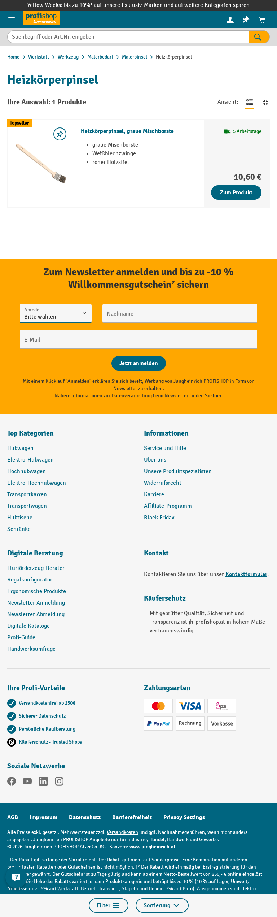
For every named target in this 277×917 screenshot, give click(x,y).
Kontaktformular (246, 574)
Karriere (154, 494)
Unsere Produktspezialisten (178, 471)
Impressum (43, 817)
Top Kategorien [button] (30, 433)
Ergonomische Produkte (36, 591)
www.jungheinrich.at (152, 847)
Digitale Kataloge (28, 626)
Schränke (19, 529)
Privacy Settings (184, 817)
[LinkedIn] (43, 782)
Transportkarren (27, 494)
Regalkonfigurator (29, 579)
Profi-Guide (21, 637)
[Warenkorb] (262, 20)
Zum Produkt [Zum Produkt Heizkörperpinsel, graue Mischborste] (236, 192)
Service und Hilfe (165, 448)
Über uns (155, 460)
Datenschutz (85, 817)
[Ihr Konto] (230, 19)
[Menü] (11, 19)
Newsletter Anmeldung (36, 603)
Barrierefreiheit (132, 817)
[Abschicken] (138, 363)
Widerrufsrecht (162, 483)
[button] (70, 556)
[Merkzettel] (246, 20)
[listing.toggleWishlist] (59, 133)
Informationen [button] (166, 433)
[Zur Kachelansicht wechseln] (265, 102)
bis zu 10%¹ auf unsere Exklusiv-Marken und (119, 5)
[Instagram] (59, 782)
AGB (12, 817)
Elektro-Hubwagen (30, 460)
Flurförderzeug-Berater (36, 568)
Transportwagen (27, 506)
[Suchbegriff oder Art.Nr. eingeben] (128, 36)
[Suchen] (259, 36)
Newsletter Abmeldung (36, 614)
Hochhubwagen (26, 471)
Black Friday (159, 517)
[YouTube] (27, 782)
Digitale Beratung (35, 553)
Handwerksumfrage (31, 649)
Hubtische (19, 517)
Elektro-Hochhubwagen (36, 483)
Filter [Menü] (108, 905)
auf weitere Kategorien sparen (212, 5)
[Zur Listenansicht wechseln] (249, 102)
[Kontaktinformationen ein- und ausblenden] (16, 877)
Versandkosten (122, 832)
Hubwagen (20, 448)
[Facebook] (11, 782)
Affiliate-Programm (168, 506)
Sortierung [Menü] (162, 905)
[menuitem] (230, 20)
